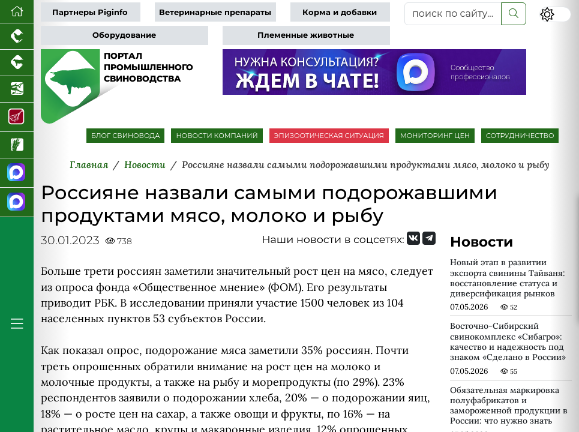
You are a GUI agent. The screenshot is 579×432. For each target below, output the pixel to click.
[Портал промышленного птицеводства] (17, 36)
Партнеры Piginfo (90, 12)
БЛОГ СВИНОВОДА (125, 135)
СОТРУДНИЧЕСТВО (520, 135)
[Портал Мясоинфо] (17, 117)
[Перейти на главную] (17, 11)
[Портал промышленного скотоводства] (17, 63)
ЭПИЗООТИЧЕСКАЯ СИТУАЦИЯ (329, 135)
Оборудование (124, 35)
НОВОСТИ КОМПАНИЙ (216, 135)
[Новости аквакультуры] (17, 89)
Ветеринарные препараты (215, 12)
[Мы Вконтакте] (413, 238)
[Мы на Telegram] (429, 238)
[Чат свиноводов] (17, 202)
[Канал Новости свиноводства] (17, 173)
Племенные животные (305, 35)
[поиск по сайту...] (453, 13)
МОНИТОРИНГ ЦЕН (435, 135)
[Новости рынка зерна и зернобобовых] (17, 145)
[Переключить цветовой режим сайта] (555, 15)
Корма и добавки (339, 12)
